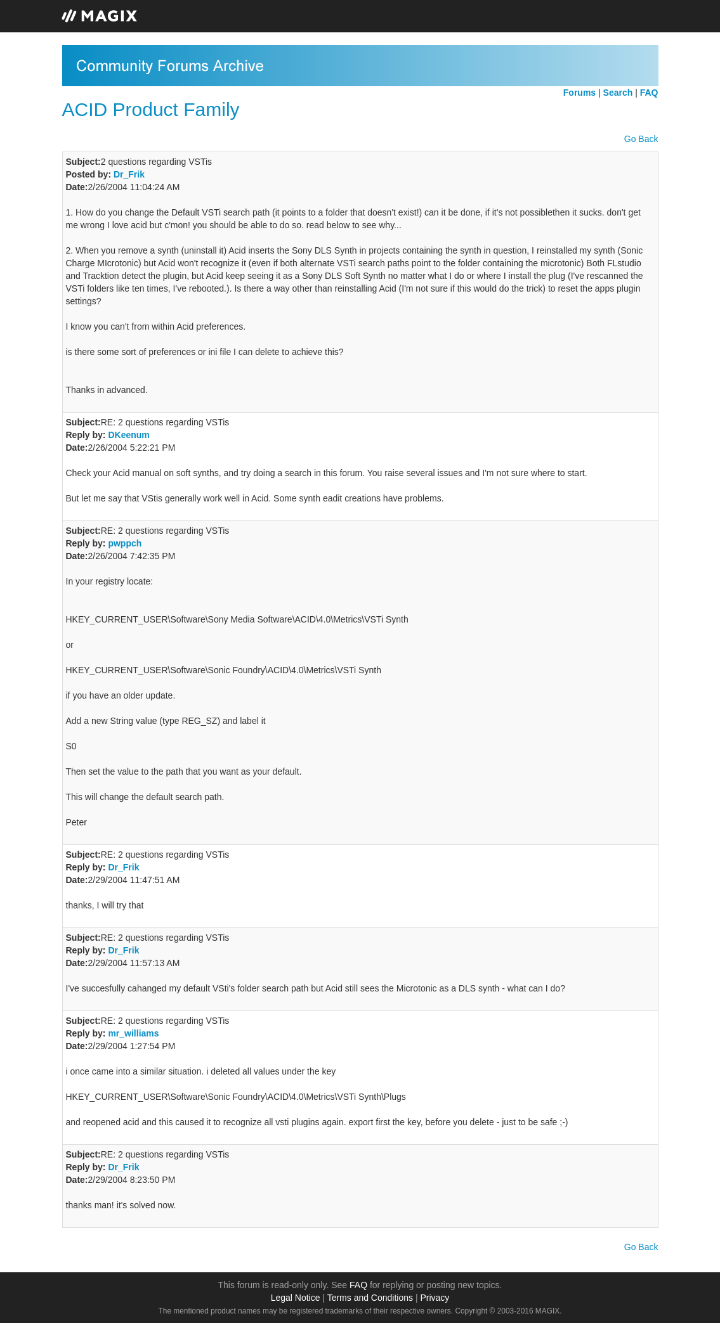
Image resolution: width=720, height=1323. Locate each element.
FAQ (358, 1285)
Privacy (434, 1298)
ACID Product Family (151, 109)
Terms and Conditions (370, 1298)
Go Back (641, 139)
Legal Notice (295, 1298)
